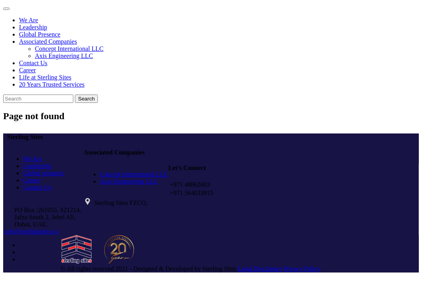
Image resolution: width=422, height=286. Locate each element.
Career (27, 70)
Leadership (33, 27)
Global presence (43, 173)
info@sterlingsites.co (31, 231)
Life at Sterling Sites (45, 77)
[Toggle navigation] (6, 9)
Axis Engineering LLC (64, 55)
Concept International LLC (69, 48)
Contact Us (33, 63)
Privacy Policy (302, 268)
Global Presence (39, 34)
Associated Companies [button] (48, 41)
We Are (28, 20)
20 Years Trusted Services (51, 84)
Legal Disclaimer (260, 268)
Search (86, 99)
